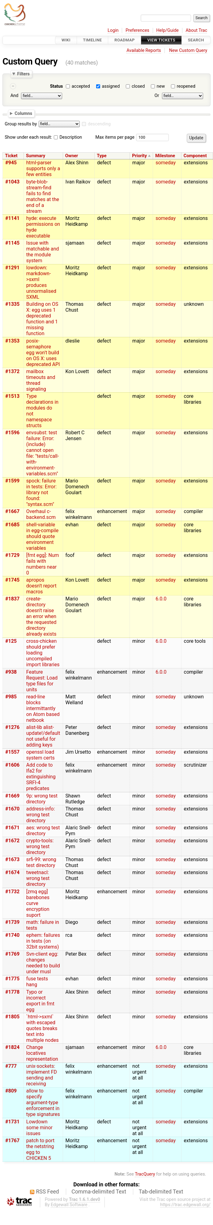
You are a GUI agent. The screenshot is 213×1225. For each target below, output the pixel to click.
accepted (81, 86)
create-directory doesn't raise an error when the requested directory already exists (41, 616)
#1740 (12, 935)
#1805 (12, 1017)
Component (195, 155)
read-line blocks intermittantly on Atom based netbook (43, 708)
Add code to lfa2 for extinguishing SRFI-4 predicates (41, 776)
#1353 (12, 341)
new (161, 86)
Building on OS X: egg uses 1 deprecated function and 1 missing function (42, 318)
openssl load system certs (40, 755)
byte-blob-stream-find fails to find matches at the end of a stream (42, 196)
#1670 (12, 809)
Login (113, 30)
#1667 (12, 511)
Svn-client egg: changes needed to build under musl (43, 963)
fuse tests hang (37, 981)
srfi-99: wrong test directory (41, 862)
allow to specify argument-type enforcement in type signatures (43, 1102)
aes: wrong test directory (43, 830)
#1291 (12, 268)
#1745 (12, 580)
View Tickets (161, 40)
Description (68, 137)
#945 (11, 163)
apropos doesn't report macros (41, 586)
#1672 (12, 841)
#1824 (12, 1047)
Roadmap (124, 40)
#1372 (12, 371)
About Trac (196, 30)
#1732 (12, 892)
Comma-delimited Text (98, 1192)
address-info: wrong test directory (40, 814)
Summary (35, 155)
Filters (23, 73)
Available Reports (143, 50)
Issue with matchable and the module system (42, 251)
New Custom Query (188, 50)
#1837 (12, 599)
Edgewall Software (69, 1204)
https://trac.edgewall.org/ (185, 1204)
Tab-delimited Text (161, 1192)
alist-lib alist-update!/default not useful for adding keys (43, 736)
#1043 (12, 182)
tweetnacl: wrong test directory (37, 878)
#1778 (12, 992)
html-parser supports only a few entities (43, 168)
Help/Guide (167, 30)
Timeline (92, 40)
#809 (11, 1091)
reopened (186, 86)
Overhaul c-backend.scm (41, 514)
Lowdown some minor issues (39, 1127)
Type (101, 155)
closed (138, 86)
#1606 (12, 765)
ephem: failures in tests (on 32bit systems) (43, 941)
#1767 (12, 1140)
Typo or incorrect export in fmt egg (40, 1000)
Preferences (137, 30)
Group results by (21, 124)
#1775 (12, 979)
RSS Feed (47, 1192)
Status (56, 86)
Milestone (165, 155)
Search (196, 40)
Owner (71, 155)
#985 (11, 697)
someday (165, 163)
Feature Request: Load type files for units (42, 680)
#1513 (12, 396)
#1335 (12, 304)
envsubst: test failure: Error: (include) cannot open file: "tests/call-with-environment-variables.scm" (42, 453)
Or (157, 95)
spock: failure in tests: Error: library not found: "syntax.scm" (41, 492)
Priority (139, 155)
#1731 (12, 1122)
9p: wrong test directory (42, 799)
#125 (11, 641)
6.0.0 (160, 599)
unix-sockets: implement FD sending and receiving (41, 1075)
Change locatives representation (42, 1053)
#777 (11, 1066)
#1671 (12, 828)
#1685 (12, 525)
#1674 (12, 872)
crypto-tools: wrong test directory (39, 846)
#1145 (12, 243)
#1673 (12, 859)
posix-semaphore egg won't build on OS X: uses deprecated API (43, 352)
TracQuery (145, 1174)
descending (99, 124)
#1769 (12, 954)
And (14, 95)
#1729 (12, 555)
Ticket (11, 155)
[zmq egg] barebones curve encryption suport (37, 903)
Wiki (66, 40)
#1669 (12, 796)
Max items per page (114, 137)
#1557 (12, 752)
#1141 (12, 218)
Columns (23, 113)
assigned (111, 86)
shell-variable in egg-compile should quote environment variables (42, 536)
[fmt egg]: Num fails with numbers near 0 (42, 564)
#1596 (12, 433)
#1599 (12, 481)
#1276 (12, 727)
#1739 (12, 922)
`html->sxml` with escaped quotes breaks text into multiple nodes (42, 1028)
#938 (11, 672)
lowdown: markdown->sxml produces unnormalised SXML (41, 282)
